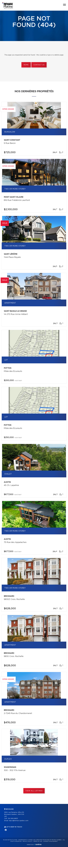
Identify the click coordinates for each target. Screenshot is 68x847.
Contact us (38, 65)
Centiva (38, 844)
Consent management (50, 841)
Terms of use (37, 841)
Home (26, 65)
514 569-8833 (13, 818)
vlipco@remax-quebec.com (18, 820)
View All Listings (33, 791)
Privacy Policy (27, 841)
